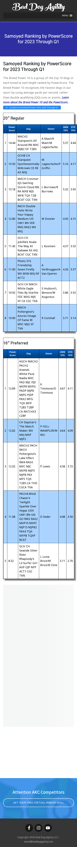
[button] (65, 15)
